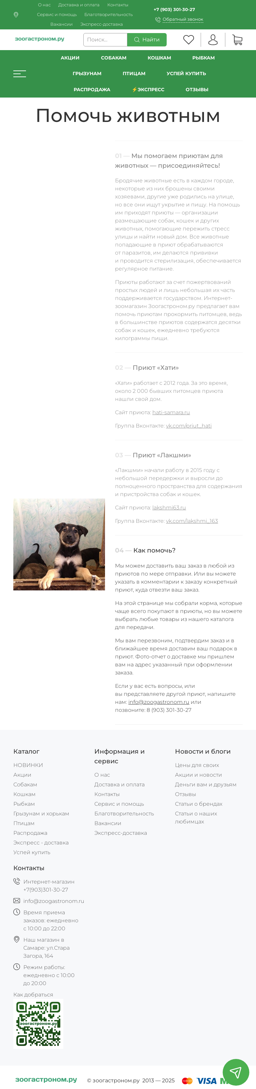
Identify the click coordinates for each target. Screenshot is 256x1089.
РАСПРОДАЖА (92, 90)
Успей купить (31, 852)
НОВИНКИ (28, 765)
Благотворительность (108, 14)
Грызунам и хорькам (41, 813)
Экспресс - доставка (41, 842)
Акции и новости (198, 775)
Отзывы (197, 90)
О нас (44, 4)
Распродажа (30, 833)
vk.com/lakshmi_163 (192, 521)
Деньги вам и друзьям (206, 784)
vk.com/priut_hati (189, 426)
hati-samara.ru (171, 412)
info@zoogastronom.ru (158, 702)
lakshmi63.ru (169, 508)
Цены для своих (197, 765)
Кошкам (159, 58)
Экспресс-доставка (101, 24)
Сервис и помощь (57, 14)
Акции (70, 58)
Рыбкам (203, 58)
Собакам (113, 58)
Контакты (117, 4)
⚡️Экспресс (148, 90)
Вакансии (61, 24)
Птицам (134, 73)
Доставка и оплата (79, 4)
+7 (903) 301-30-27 (174, 9)
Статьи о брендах (198, 804)
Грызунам (87, 73)
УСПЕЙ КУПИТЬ (186, 73)
